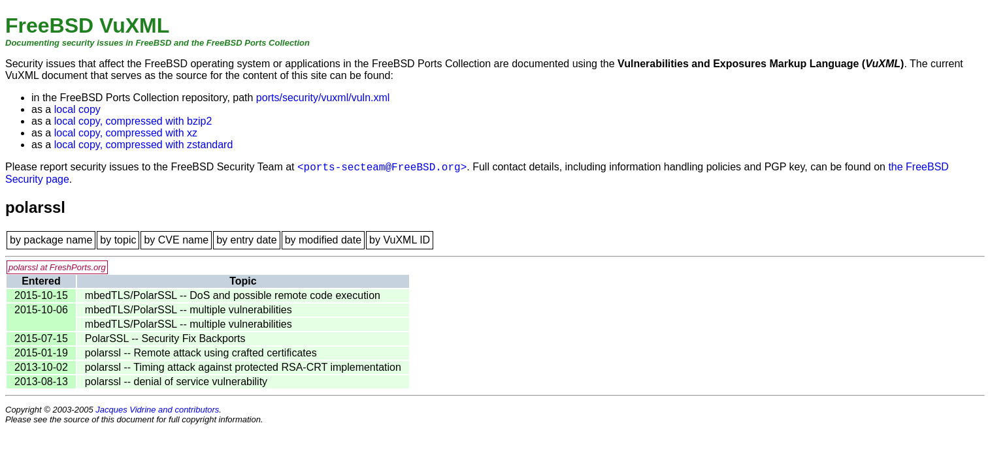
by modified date (323, 239)
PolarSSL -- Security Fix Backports (165, 338)
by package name (51, 239)
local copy (77, 109)
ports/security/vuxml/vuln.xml (323, 97)
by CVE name (176, 239)
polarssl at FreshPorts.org (57, 267)
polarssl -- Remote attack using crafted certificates (201, 352)
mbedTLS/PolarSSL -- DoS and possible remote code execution (232, 295)
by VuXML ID (399, 239)
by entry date (246, 239)
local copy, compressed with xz (125, 132)
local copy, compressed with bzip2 (133, 121)
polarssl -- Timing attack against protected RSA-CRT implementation (243, 367)
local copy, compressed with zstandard (143, 144)
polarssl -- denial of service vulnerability (176, 381)
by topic (118, 239)
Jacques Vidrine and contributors (157, 410)
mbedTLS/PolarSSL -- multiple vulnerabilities (188, 309)
